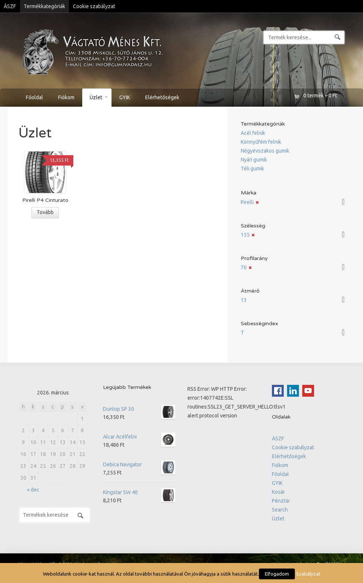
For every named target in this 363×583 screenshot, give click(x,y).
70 (244, 267)
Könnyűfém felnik (261, 142)
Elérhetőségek (162, 97)
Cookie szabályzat (94, 6)
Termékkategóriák (44, 6)
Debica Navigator (139, 464)
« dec (33, 490)
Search (280, 510)
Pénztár (281, 501)
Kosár (278, 492)
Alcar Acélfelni (139, 437)
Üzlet (95, 98)
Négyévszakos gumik (265, 151)
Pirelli (247, 202)
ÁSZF (10, 6)
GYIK (124, 97)
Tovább (45, 212)
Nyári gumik (254, 160)
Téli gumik (252, 168)
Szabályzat (308, 574)
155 (245, 235)
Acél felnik (253, 133)
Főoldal (34, 97)
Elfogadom (277, 573)
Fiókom (66, 97)
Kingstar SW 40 (139, 492)
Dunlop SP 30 (139, 409)
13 (244, 300)
